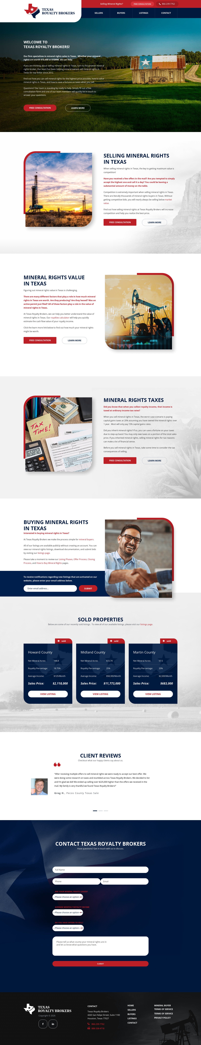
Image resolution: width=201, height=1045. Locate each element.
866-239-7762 (168, 3)
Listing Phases (66, 559)
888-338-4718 (98, 1028)
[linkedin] (53, 1024)
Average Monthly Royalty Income (72, 907)
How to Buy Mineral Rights (49, 563)
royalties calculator (60, 317)
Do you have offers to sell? (69, 922)
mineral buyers (86, 539)
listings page (44, 553)
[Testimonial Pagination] (95, 810)
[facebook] (43, 1024)
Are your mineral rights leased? (71, 891)
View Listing (48, 694)
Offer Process (80, 559)
